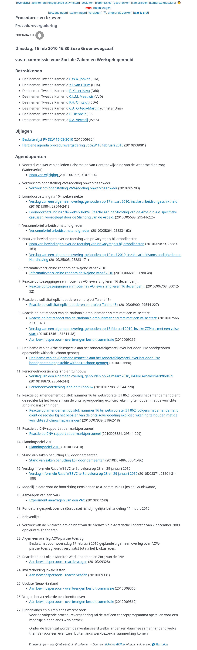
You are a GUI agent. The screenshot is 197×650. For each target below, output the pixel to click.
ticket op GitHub (115, 644)
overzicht (23, 3)
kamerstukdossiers (162, 3)
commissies (103, 3)
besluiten (87, 3)
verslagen (95, 13)
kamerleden (140, 3)
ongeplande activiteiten (63, 3)
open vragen (102, 8)
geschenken (122, 3)
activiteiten (38, 3)
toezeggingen (58, 13)
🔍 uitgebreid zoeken (117, 13)
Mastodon (160, 644)
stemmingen (77, 13)
